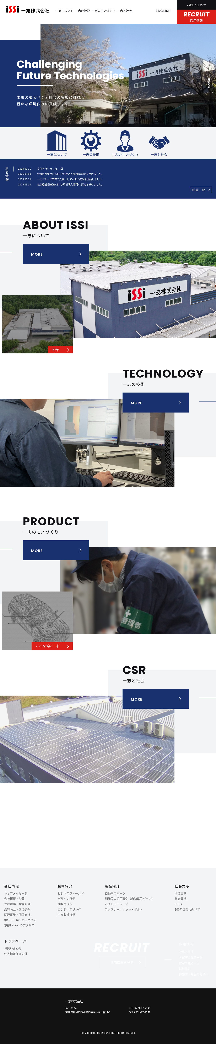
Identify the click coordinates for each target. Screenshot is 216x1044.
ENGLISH (163, 10)
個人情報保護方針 (15, 954)
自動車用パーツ (115, 893)
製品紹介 (112, 886)
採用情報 (186, 944)
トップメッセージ (15, 893)
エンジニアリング (69, 909)
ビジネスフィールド (71, 893)
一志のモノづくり (103, 10)
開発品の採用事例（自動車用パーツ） (129, 898)
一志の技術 (82, 10)
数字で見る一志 (189, 963)
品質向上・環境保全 (17, 909)
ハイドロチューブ (116, 904)
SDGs (178, 904)
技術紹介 (65, 886)
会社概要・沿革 (14, 898)
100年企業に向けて (187, 909)
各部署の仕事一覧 (190, 957)
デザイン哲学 (66, 898)
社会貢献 (182, 886)
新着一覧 (198, 190)
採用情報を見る (122, 962)
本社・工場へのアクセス (20, 920)
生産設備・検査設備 (17, 904)
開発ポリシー (66, 904)
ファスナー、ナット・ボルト (124, 909)
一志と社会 (124, 10)
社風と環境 (186, 952)
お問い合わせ (196, 5)
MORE (37, 254)
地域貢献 (180, 893)
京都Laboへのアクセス (19, 925)
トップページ (15, 940)
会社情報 (11, 886)
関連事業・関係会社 (17, 914)
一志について (64, 10)
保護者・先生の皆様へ (193, 974)
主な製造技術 (66, 914)
